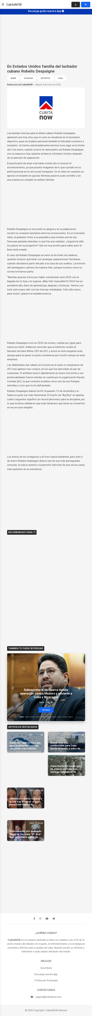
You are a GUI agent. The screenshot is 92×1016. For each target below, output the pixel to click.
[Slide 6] (49, 717)
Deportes (45, 78)
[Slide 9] (65, 717)
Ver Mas (46, 710)
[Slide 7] (54, 717)
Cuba (60, 78)
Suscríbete (46, 968)
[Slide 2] (27, 717)
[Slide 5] (43, 717)
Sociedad (28, 78)
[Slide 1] (21, 717)
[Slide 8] (59, 717)
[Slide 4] (38, 717)
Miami (13, 78)
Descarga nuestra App (46, 974)
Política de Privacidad (46, 980)
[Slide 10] (70, 717)
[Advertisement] (46, 39)
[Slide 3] (32, 717)
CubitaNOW (14, 4)
